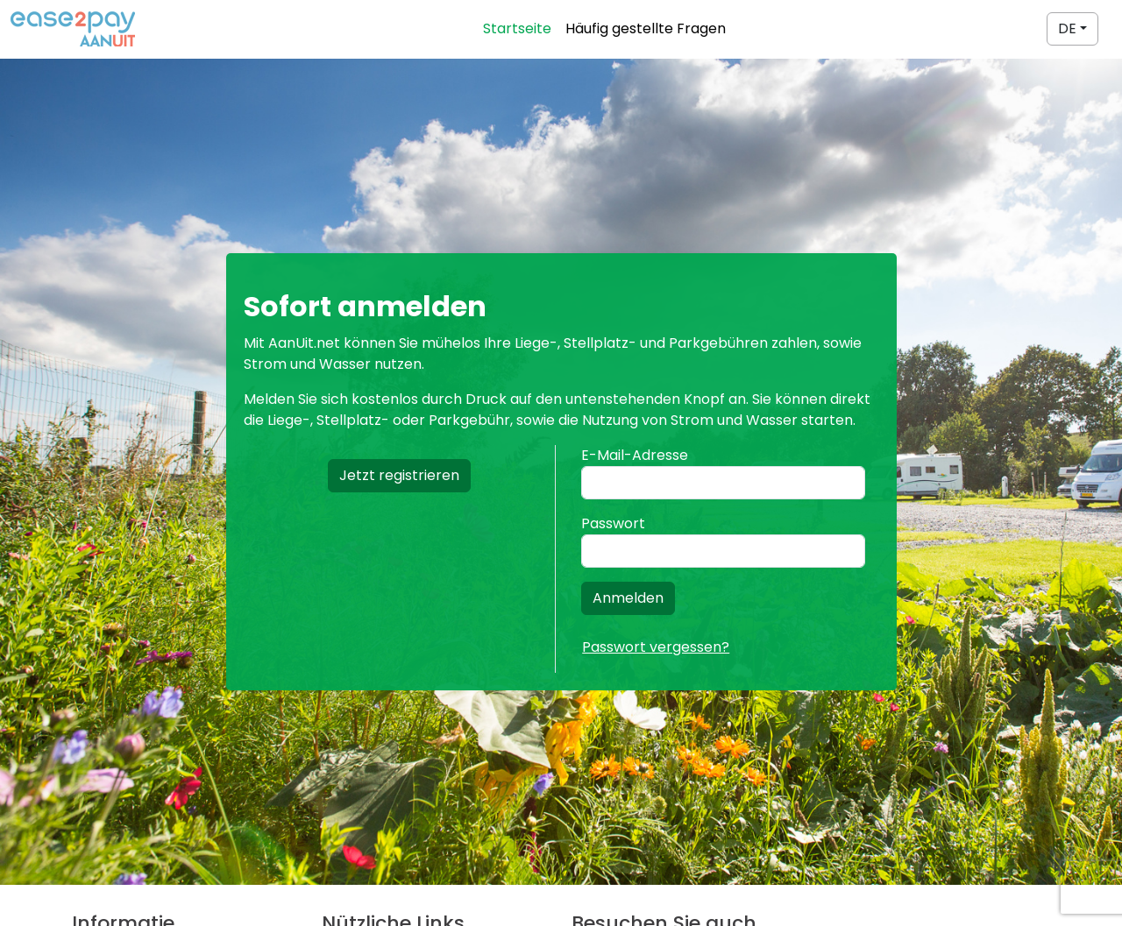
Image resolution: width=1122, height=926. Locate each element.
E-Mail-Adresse (634, 455)
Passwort (613, 523)
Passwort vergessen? (655, 647)
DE (1067, 28)
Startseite (517, 28)
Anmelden (628, 598)
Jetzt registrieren (399, 475)
